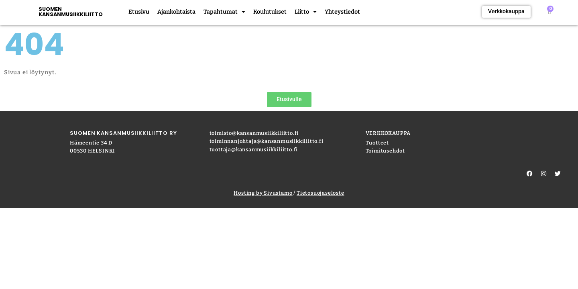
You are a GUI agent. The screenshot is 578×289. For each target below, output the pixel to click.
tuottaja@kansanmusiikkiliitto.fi (254, 150)
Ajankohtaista (176, 11)
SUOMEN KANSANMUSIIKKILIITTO (71, 12)
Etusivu (138, 11)
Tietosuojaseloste (320, 193)
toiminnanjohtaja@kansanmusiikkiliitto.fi (267, 141)
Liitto (306, 12)
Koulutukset (270, 11)
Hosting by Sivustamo (263, 193)
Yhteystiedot (342, 11)
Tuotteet (377, 143)
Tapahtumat (224, 12)
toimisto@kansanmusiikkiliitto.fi (254, 133)
